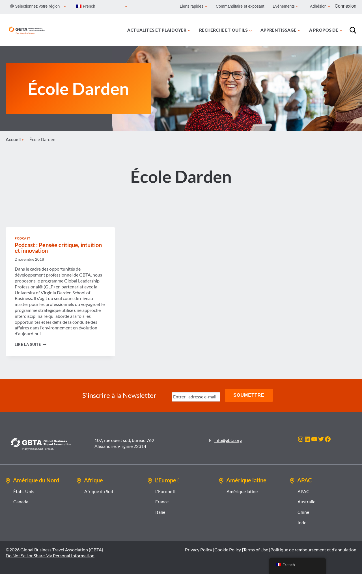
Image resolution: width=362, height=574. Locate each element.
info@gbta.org (228, 440)
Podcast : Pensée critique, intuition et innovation (58, 247)
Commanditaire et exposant (240, 6)
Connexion (346, 6)
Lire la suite (30, 344)
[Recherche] (353, 30)
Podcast (23, 238)
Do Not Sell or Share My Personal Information (50, 555)
